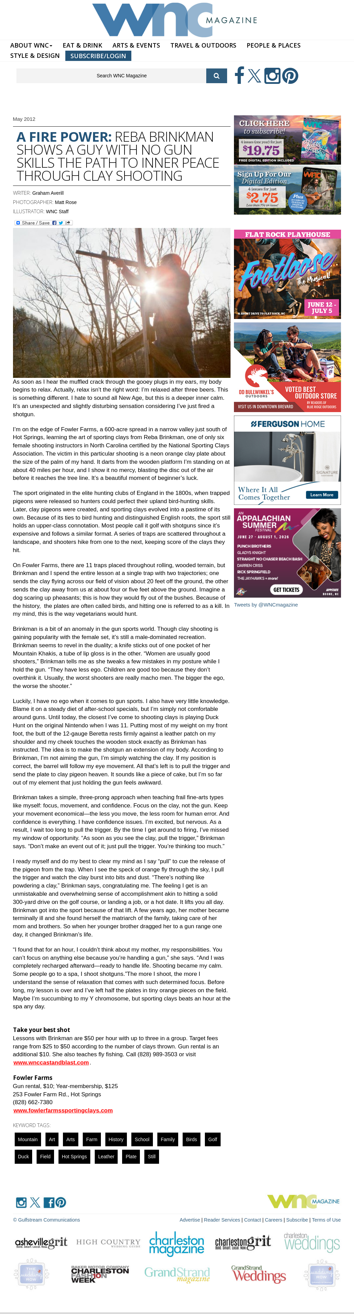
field (45, 1156)
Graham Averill (48, 193)
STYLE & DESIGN (35, 55)
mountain (28, 1139)
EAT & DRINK (82, 45)
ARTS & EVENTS (136, 45)
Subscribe (299, 1219)
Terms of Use (327, 1219)
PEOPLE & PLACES (274, 45)
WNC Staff (57, 211)
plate (131, 1156)
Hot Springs (74, 1156)
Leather (106, 1156)
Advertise (193, 1219)
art (52, 1139)
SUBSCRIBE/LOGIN (98, 56)
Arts (70, 1139)
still (152, 1156)
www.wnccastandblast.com (51, 1062)
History (116, 1139)
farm (91, 1139)
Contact (254, 1219)
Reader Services (224, 1219)
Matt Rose (66, 202)
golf (212, 1139)
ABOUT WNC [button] (31, 45)
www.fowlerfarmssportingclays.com (63, 1110)
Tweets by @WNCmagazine (266, 605)
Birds (191, 1139)
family (168, 1139)
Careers (275, 1219)
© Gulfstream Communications (46, 1219)
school (142, 1139)
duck (23, 1156)
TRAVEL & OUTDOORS (203, 45)
